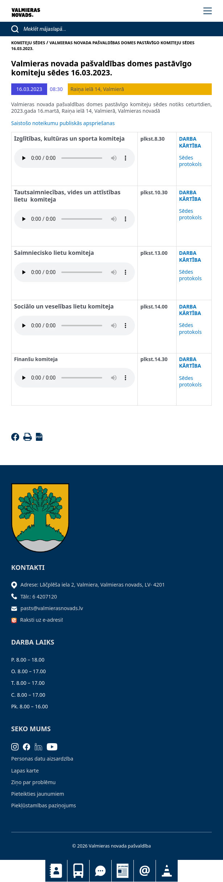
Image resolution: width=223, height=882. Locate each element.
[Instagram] (17, 746)
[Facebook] (16, 438)
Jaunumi (122, 871)
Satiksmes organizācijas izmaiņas (167, 871)
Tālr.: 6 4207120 (39, 596)
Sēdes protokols (190, 160)
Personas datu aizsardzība (42, 758)
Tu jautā (100, 871)
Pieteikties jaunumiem (145, 871)
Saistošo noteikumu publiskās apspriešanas (63, 123)
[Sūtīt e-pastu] (16, 608)
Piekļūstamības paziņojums (43, 805)
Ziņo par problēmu (33, 782)
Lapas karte (25, 770)
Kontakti (56, 871)
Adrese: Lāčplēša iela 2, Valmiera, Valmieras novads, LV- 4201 (93, 584)
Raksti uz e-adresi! (41, 619)
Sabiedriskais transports (78, 871)
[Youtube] (54, 746)
